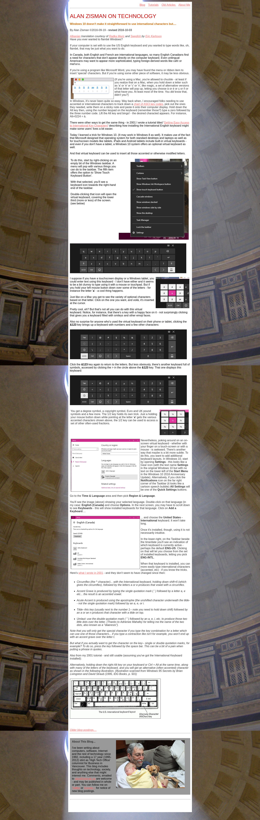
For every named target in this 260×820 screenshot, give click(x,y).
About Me (184, 4)
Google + (89, 787)
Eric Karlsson (153, 36)
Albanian (75, 36)
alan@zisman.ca (85, 778)
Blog (142, 4)
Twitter (76, 787)
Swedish (136, 36)
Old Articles (169, 4)
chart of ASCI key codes (148, 104)
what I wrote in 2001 (91, 572)
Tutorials (153, 4)
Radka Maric (116, 36)
